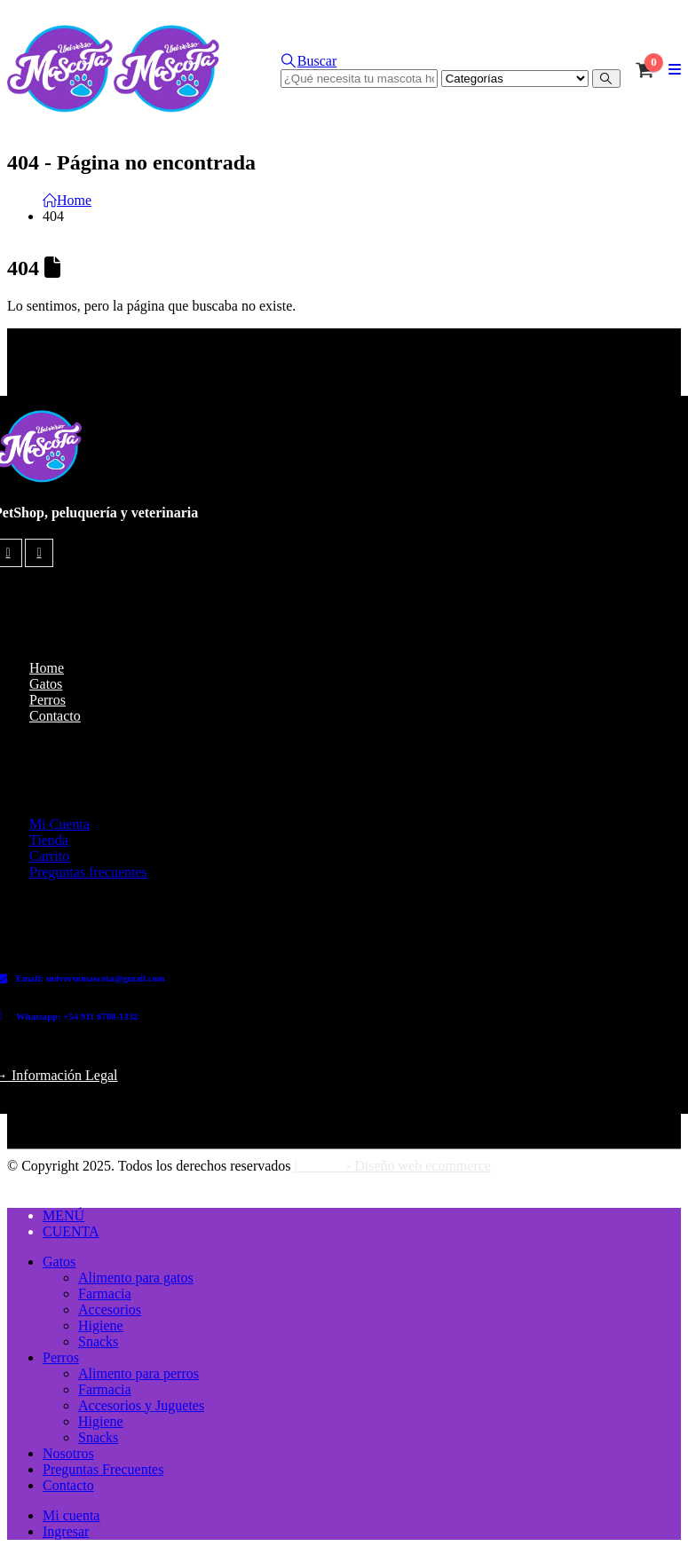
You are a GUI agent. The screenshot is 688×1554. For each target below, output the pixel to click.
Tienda (48, 840)
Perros (47, 699)
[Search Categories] (515, 78)
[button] (309, 60)
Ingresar (66, 1531)
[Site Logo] (113, 107)
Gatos (45, 683)
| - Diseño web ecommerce (391, 1165)
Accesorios (109, 1309)
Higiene (100, 1325)
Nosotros (68, 1453)
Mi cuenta (71, 1515)
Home (46, 667)
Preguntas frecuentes (88, 872)
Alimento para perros (138, 1373)
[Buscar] (606, 78)
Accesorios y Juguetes (141, 1405)
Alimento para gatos (136, 1277)
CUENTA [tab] (71, 1231)
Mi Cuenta (59, 824)
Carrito (49, 856)
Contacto (55, 715)
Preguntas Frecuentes (103, 1469)
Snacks (98, 1341)
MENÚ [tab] (63, 1215)
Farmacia (104, 1293)
